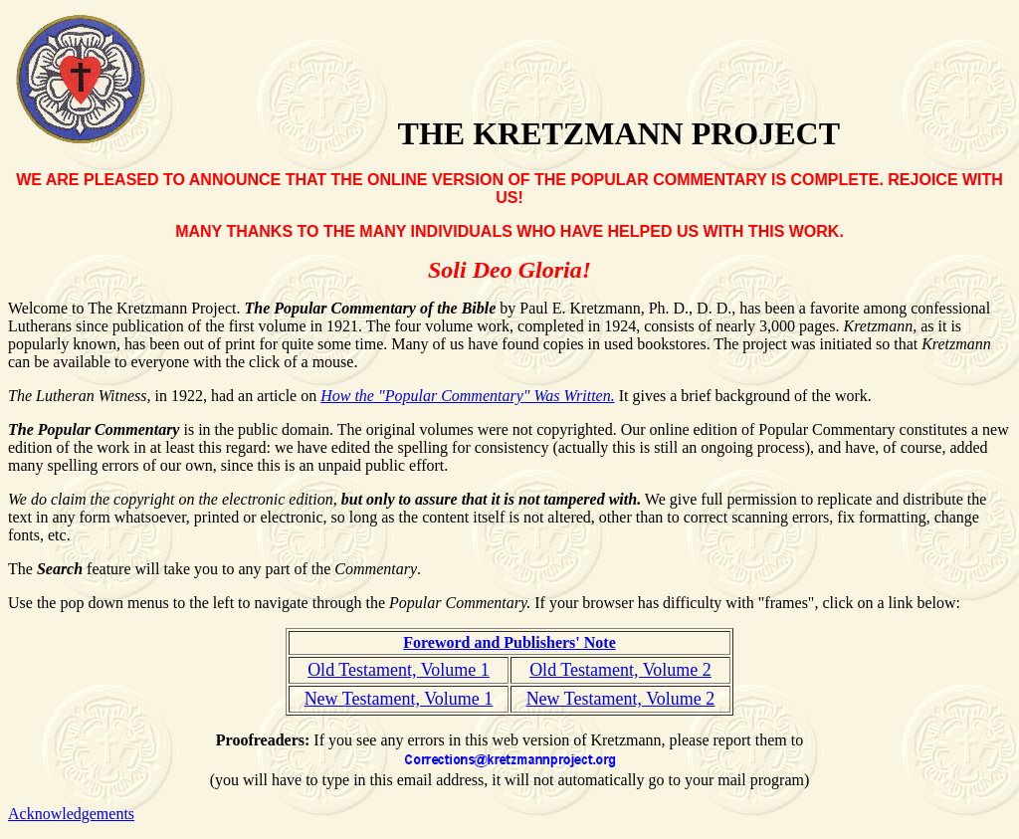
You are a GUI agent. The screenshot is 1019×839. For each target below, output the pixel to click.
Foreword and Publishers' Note (509, 642)
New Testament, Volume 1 (399, 699)
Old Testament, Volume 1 (398, 670)
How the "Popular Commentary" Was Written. (467, 395)
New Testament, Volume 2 (620, 699)
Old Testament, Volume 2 (620, 670)
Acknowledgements (71, 813)
